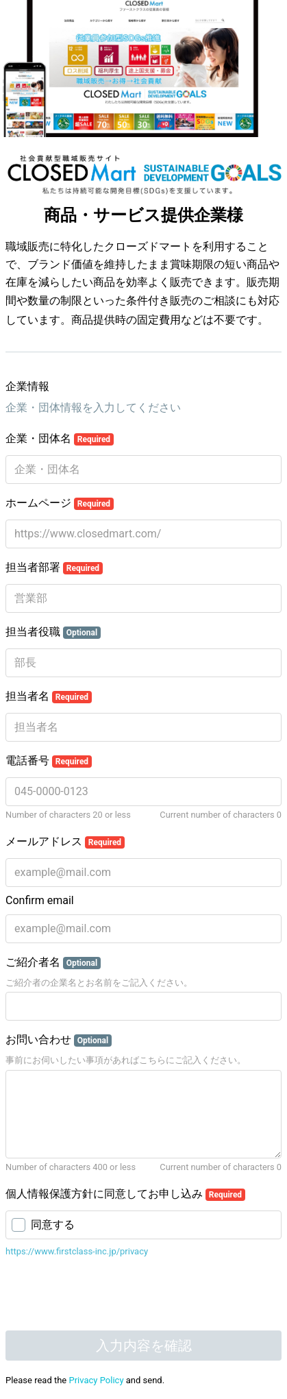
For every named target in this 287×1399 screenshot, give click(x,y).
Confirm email (39, 900)
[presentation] (85, 1289)
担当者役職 (53, 632)
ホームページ (59, 503)
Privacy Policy (96, 1380)
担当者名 (48, 696)
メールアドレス (65, 842)
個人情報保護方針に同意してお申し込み (125, 1194)
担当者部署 (54, 567)
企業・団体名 (59, 439)
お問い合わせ (58, 1040)
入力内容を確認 (144, 1345)
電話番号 (48, 761)
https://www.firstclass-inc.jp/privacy (76, 1251)
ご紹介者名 (53, 962)
